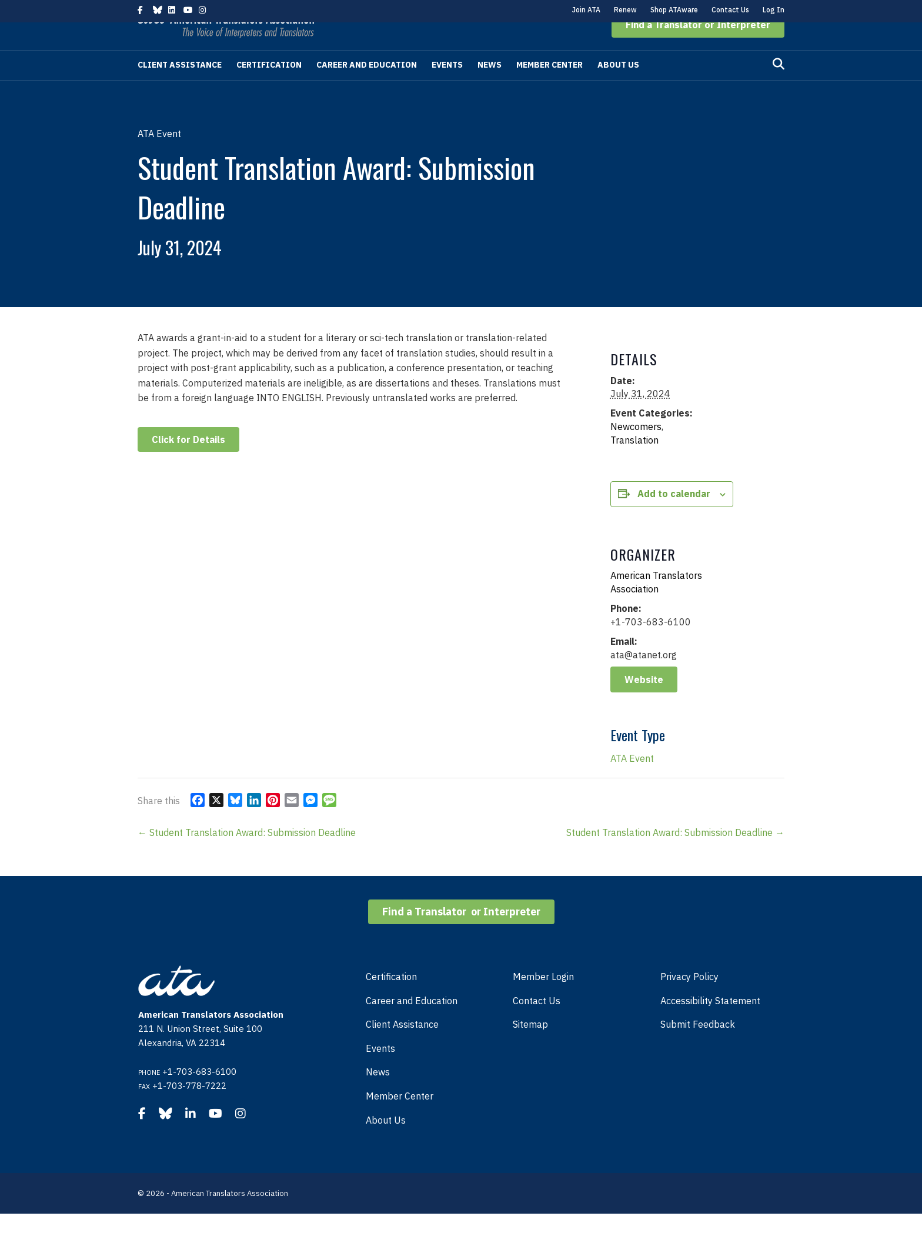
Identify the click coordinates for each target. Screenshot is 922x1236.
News (489, 87)
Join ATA (586, 9)
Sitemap (530, 1046)
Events (447, 87)
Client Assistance (180, 87)
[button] (698, 47)
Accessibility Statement (710, 1023)
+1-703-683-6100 (199, 1094)
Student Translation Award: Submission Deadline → (675, 855)
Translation (634, 462)
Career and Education (366, 87)
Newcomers (636, 449)
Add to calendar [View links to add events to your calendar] (673, 516)
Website (643, 702)
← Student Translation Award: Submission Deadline (247, 855)
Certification (269, 87)
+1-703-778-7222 (189, 1108)
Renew (625, 9)
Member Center (549, 87)
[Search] (778, 86)
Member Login (543, 999)
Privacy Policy (689, 999)
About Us (618, 87)
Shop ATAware (674, 9)
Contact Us (730, 9)
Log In (773, 9)
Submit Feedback (697, 1046)
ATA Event (632, 781)
